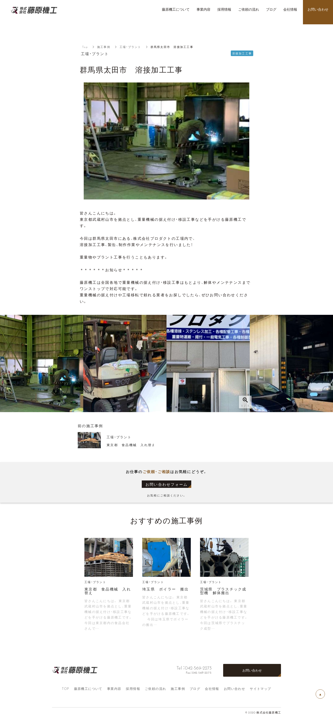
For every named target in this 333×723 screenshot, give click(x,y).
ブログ (195, 688)
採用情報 (133, 688)
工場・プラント (130, 47)
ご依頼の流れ (155, 688)
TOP (65, 688)
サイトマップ (260, 688)
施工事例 (103, 47)
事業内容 (114, 688)
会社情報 (212, 688)
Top (85, 47)
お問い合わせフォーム (166, 484)
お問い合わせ (234, 688)
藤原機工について (88, 688)
